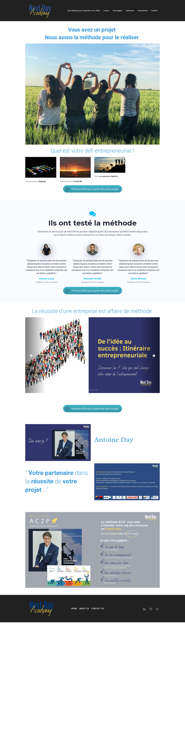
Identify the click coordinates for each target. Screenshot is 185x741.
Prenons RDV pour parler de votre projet (91, 189)
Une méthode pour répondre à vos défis (83, 10)
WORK (74, 608)
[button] (35, 355)
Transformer (143, 10)
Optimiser (130, 10)
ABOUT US (84, 608)
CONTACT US (97, 608)
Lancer (106, 10)
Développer (117, 10)
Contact (154, 10)
